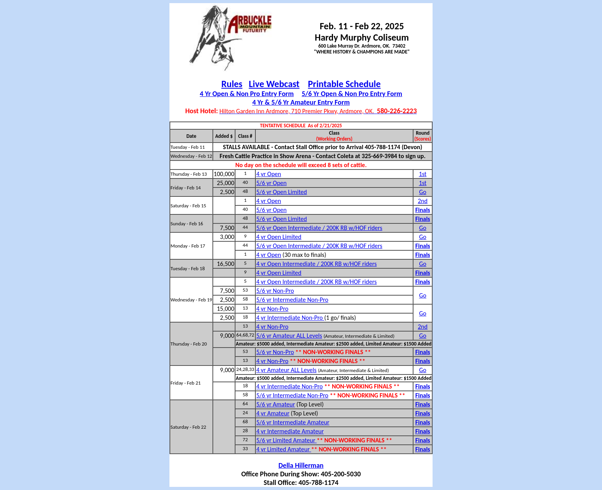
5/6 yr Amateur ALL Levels (289, 335)
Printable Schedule (344, 83)
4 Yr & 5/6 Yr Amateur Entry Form (301, 102)
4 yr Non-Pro (272, 308)
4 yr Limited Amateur (283, 449)
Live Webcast (274, 83)
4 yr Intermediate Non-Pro (290, 317)
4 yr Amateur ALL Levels (286, 370)
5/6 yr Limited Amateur (286, 440)
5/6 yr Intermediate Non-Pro (292, 299)
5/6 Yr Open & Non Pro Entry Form (352, 93)
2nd (422, 201)
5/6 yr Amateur (275, 404)
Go (422, 192)
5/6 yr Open (271, 183)
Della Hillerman (300, 465)
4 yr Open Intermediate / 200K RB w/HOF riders (316, 263)
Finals (422, 210)
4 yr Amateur (272, 413)
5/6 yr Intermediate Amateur (292, 422)
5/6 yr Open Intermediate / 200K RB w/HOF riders (319, 228)
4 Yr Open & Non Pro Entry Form (247, 93)
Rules (231, 83)
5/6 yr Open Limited (281, 192)
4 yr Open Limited (278, 237)
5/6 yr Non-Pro (275, 290)
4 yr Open (268, 174)
